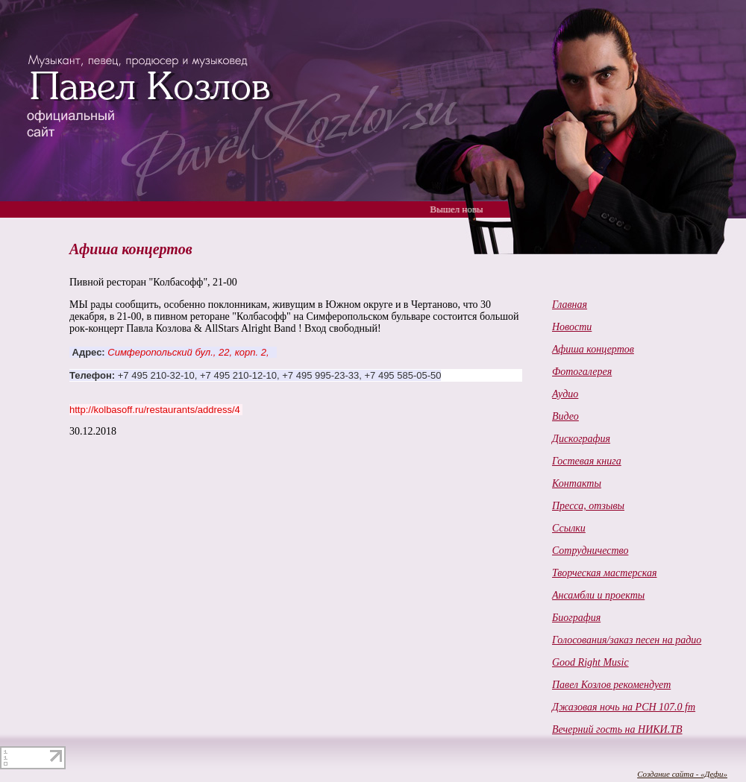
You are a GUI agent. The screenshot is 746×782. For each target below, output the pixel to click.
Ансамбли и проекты (598, 595)
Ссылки (569, 528)
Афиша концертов (593, 349)
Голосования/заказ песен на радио (626, 640)
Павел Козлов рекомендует (611, 684)
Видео (565, 416)
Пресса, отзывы (588, 505)
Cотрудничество (590, 550)
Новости (572, 326)
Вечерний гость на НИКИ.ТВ (617, 729)
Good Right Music (590, 662)
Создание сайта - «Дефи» (682, 773)
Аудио (565, 394)
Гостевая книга (586, 461)
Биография (576, 617)
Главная (569, 304)
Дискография (581, 438)
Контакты (576, 483)
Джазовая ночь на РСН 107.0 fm (623, 707)
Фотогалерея (582, 371)
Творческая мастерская (604, 572)
